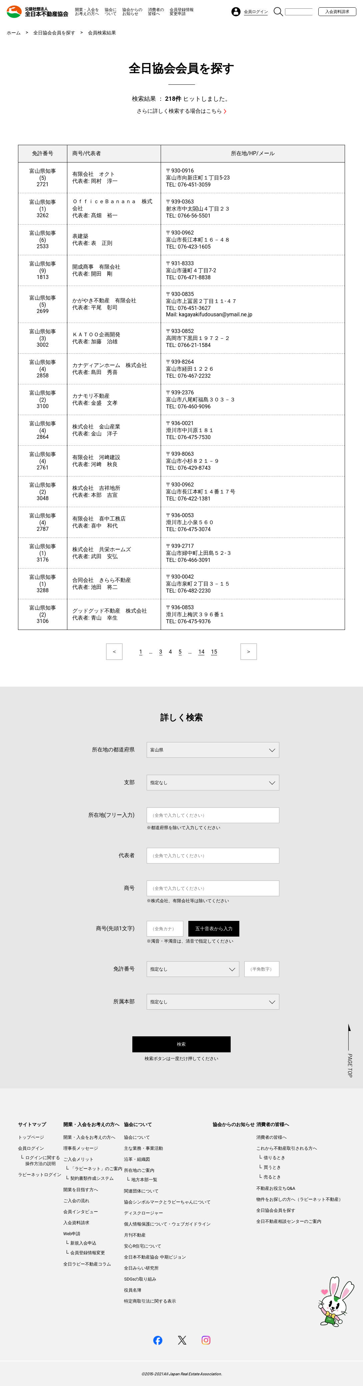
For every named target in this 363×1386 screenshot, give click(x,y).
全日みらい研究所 (141, 1268)
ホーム (14, 32)
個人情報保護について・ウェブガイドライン (167, 1224)
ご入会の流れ (76, 1200)
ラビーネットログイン (39, 1174)
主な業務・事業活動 (143, 1148)
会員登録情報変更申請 (182, 11)
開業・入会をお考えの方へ (87, 11)
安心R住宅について (142, 1246)
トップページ (31, 1137)
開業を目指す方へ (80, 1189)
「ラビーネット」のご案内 (96, 1168)
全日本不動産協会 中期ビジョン (155, 1257)
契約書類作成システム (92, 1178)
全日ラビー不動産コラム (87, 1264)
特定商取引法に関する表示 (150, 1301)
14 (201, 652)
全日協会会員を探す (54, 32)
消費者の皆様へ (156, 11)
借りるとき (274, 1157)
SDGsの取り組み (140, 1279)
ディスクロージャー (143, 1213)
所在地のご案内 (139, 1170)
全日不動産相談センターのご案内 (288, 1221)
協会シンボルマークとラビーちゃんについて (167, 1201)
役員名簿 (132, 1290)
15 (214, 652)
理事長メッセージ (80, 1148)
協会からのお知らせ (132, 11)
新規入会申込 (83, 1243)
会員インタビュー (80, 1211)
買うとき (272, 1167)
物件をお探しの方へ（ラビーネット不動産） (299, 1199)
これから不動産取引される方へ (286, 1148)
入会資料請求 (337, 11)
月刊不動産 (135, 1235)
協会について (111, 11)
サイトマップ (32, 1124)
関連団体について (141, 1190)
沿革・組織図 (137, 1159)
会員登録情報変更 (87, 1252)
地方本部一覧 (144, 1179)
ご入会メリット (78, 1159)
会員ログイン (31, 1148)
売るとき (272, 1176)
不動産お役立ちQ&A (275, 1188)
